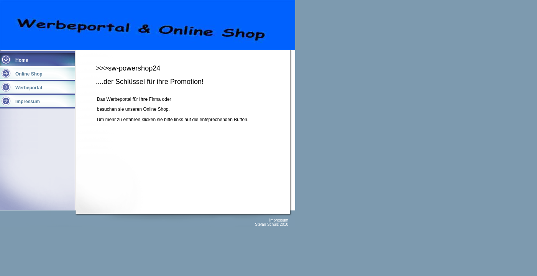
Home (21, 60)
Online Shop (29, 74)
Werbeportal (28, 87)
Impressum (27, 101)
